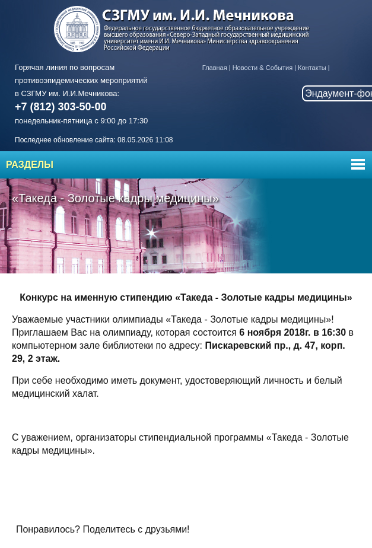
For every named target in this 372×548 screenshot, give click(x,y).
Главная (214, 67)
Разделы (29, 165)
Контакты (312, 67)
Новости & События (262, 67)
